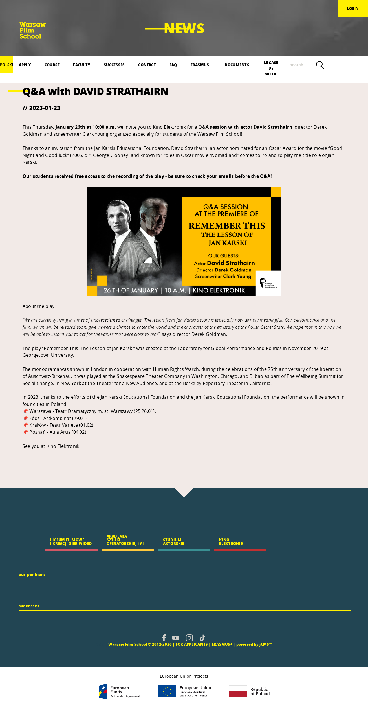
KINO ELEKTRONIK (231, 541)
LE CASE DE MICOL (271, 66)
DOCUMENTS (237, 64)
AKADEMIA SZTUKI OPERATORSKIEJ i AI (125, 539)
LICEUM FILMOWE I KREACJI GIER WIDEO (71, 541)
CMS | (101, 644)
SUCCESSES (114, 64)
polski (6, 64)
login (353, 8)
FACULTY (81, 64)
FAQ (173, 64)
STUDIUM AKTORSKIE (173, 541)
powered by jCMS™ (254, 644)
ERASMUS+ (201, 64)
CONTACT (147, 64)
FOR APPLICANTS (192, 644)
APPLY (25, 64)
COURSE (52, 64)
